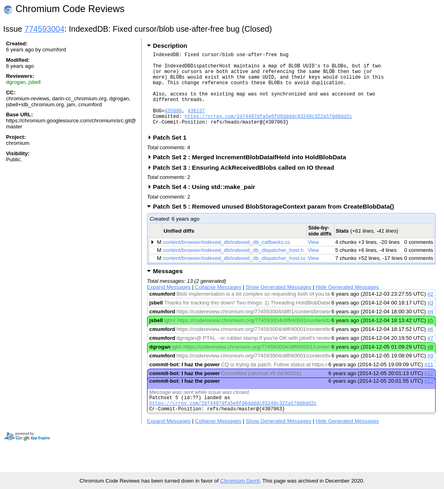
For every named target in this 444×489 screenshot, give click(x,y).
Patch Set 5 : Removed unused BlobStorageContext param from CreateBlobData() (276, 223)
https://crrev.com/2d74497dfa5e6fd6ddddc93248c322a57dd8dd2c (268, 130)
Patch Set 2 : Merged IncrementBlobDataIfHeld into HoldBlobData (252, 173)
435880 (173, 123)
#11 (428, 381)
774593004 (44, 28)
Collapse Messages (218, 304)
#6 (431, 346)
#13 (428, 398)
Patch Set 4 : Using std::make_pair (206, 203)
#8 (431, 364)
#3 (431, 320)
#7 (431, 355)
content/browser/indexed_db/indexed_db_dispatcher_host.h (233, 267)
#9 (431, 372)
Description (170, 45)
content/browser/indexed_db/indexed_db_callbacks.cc (227, 259)
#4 (431, 328)
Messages (168, 287)
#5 (431, 337)
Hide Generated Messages (347, 304)
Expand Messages (169, 304)
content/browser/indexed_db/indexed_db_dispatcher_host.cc (234, 275)
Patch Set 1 (172, 154)
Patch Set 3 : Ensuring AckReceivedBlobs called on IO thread (246, 184)
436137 (196, 123)
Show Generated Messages (278, 304)
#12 (428, 390)
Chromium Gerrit (239, 481)
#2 (431, 311)
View (313, 259)
